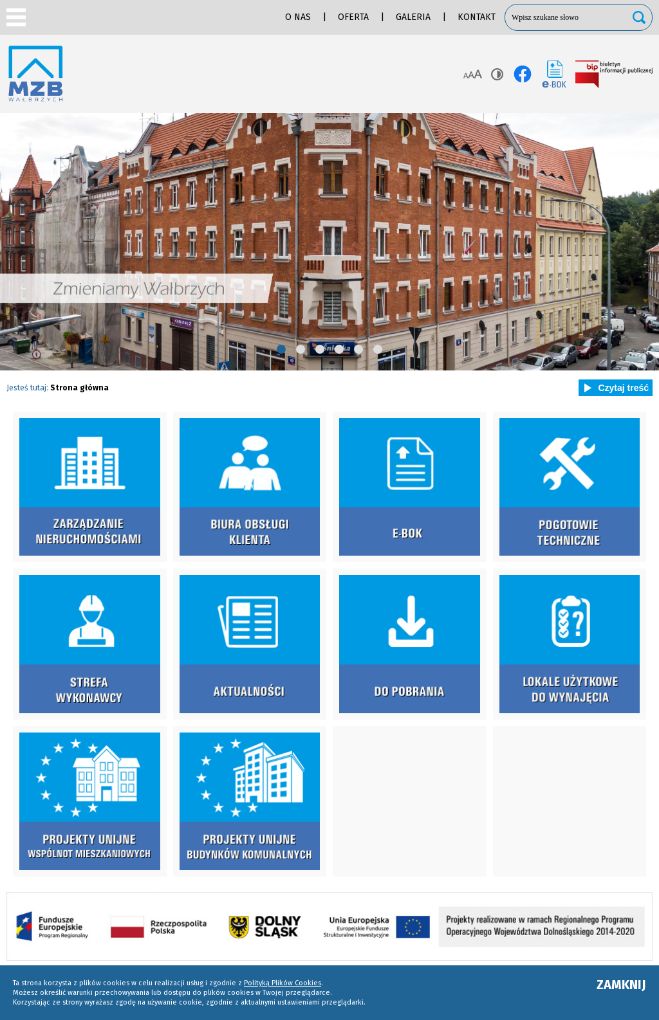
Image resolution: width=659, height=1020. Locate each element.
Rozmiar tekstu (472, 74)
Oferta (353, 17)
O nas (298, 17)
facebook (522, 74)
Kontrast (497, 74)
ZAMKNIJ (621, 984)
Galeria (413, 17)
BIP (614, 74)
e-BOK (554, 74)
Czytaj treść (614, 388)
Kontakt (477, 17)
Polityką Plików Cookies (282, 983)
